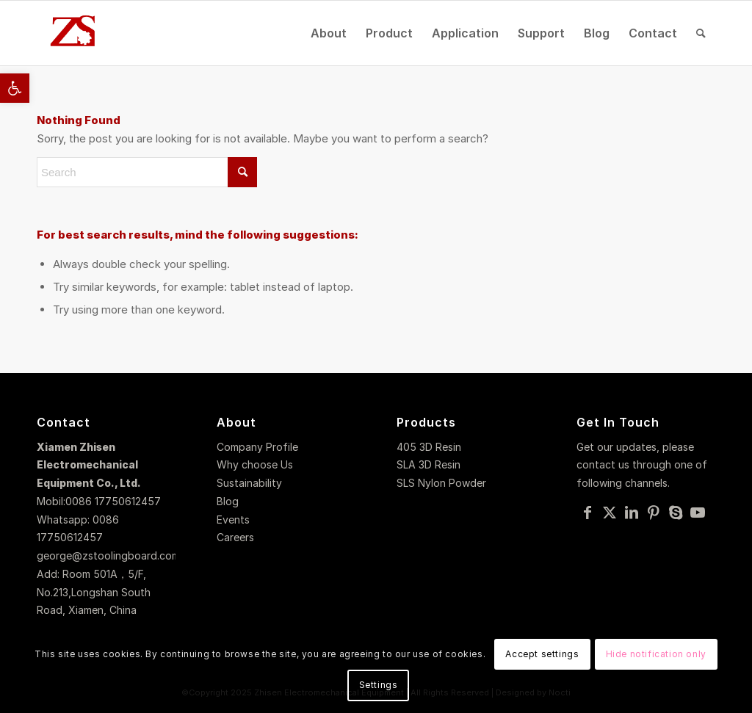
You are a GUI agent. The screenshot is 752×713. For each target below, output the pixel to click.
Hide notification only (656, 653)
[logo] (74, 33)
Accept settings (542, 653)
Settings (378, 684)
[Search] (701, 33)
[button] (14, 88)
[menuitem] (328, 33)
